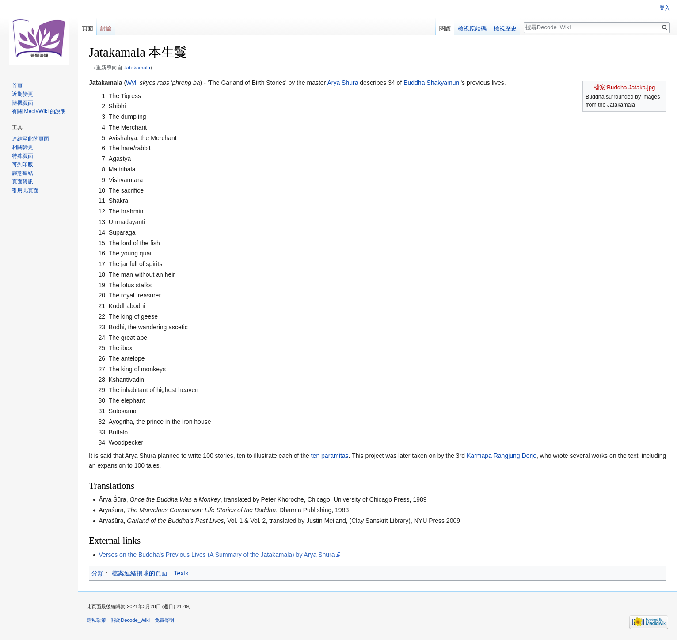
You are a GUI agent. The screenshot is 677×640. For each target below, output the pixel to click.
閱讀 (445, 28)
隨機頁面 (22, 103)
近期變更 (22, 94)
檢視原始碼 (472, 28)
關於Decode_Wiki (130, 620)
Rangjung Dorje (515, 455)
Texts (181, 573)
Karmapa (479, 455)
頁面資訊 (22, 182)
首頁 (17, 86)
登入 (664, 8)
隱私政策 (96, 620)
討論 (106, 28)
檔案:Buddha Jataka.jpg (624, 87)
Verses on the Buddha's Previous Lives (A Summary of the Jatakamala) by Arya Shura (217, 554)
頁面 (87, 28)
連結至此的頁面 (30, 139)
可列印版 (22, 164)
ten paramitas (330, 455)
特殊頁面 (22, 156)
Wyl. (132, 82)
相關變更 (22, 147)
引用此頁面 (25, 190)
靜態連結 (22, 173)
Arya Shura (342, 82)
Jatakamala (137, 67)
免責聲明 (164, 620)
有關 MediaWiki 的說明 (39, 111)
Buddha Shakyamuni (431, 82)
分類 (97, 573)
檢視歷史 (505, 28)
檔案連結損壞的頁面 (139, 573)
